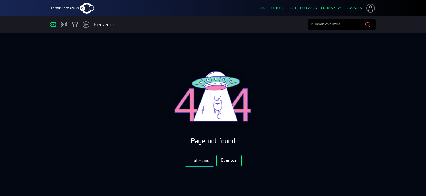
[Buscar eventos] (338, 24)
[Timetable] (86, 24)
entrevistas (332, 8)
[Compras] (64, 24)
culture (277, 8)
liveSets (354, 8)
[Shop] (75, 24)
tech (292, 8)
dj (263, 8)
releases (308, 8)
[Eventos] (53, 24)
